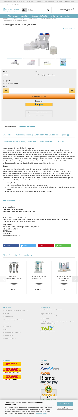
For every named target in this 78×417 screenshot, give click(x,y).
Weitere (67, 16)
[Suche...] (24, 10)
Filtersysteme (13, 16)
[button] (69, 1)
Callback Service (8, 335)
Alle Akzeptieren (65, 404)
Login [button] (6, 4)
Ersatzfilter (24, 16)
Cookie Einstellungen (10, 338)
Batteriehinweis (8, 316)
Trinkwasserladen (69, 29)
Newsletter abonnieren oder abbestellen (51, 310)
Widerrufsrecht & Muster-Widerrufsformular (16, 310)
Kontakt (6, 323)
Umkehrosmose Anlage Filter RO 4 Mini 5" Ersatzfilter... (64, 278)
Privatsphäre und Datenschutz (12, 332)
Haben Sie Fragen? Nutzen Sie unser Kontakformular (19, 1)
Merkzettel (16, 4)
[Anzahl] (39, 90)
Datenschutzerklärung (41, 413)
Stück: (5, 86)
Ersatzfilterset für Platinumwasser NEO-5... (14, 277)
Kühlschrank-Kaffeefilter (39, 16)
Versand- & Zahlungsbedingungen (13, 320)
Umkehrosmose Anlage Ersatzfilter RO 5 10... (39, 277)
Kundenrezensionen (27, 126)
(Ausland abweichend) (49, 75)
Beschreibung (10, 126)
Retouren (6, 313)
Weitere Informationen (65, 408)
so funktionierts (44, 318)
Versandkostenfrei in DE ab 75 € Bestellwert (50, 1)
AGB (5, 329)
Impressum (7, 326)
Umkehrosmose (56, 16)
